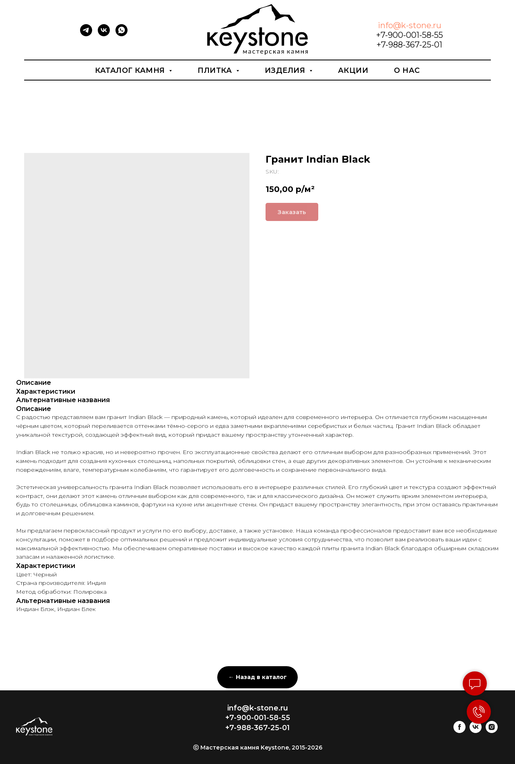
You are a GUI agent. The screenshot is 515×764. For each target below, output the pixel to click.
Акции (353, 70)
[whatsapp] (121, 34)
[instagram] (492, 730)
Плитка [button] (216, 70)
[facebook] (459, 730)
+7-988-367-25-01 (409, 45)
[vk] (104, 34)
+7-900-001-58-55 (409, 35)
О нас (407, 70)
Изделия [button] (286, 70)
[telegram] (86, 34)
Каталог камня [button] (131, 70)
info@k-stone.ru (409, 25)
